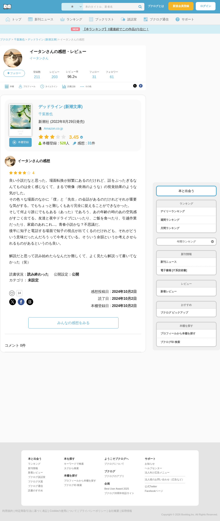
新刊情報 (33, 468)
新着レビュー (169, 291)
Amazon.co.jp (53, 128)
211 (37, 77)
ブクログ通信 (35, 486)
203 (55, 77)
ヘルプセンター (153, 468)
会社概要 (113, 510)
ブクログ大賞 (35, 481)
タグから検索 (71, 468)
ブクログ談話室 (36, 477)
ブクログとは (156, 6)
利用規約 (7, 510)
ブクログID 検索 (170, 342)
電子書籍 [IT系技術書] (174, 270)
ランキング (34, 463)
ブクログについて (114, 463)
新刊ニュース (169, 261)
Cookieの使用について (63, 510)
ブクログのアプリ (114, 476)
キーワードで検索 (74, 463)
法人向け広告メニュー (157, 472)
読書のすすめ (35, 490)
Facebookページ (154, 491)
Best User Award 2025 (116, 488)
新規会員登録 (181, 6)
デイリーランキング (173, 211)
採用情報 (126, 510)
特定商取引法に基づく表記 (31, 510)
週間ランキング (170, 219)
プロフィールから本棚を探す (178, 333)
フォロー (14, 73)
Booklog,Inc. (188, 514)
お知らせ (150, 463)
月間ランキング (170, 228)
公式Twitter (151, 486)
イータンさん (39, 58)
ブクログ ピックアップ (174, 312)
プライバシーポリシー (92, 510)
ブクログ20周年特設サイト (119, 493)
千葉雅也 (45, 114)
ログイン (205, 6)
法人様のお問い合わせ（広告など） (164, 479)
